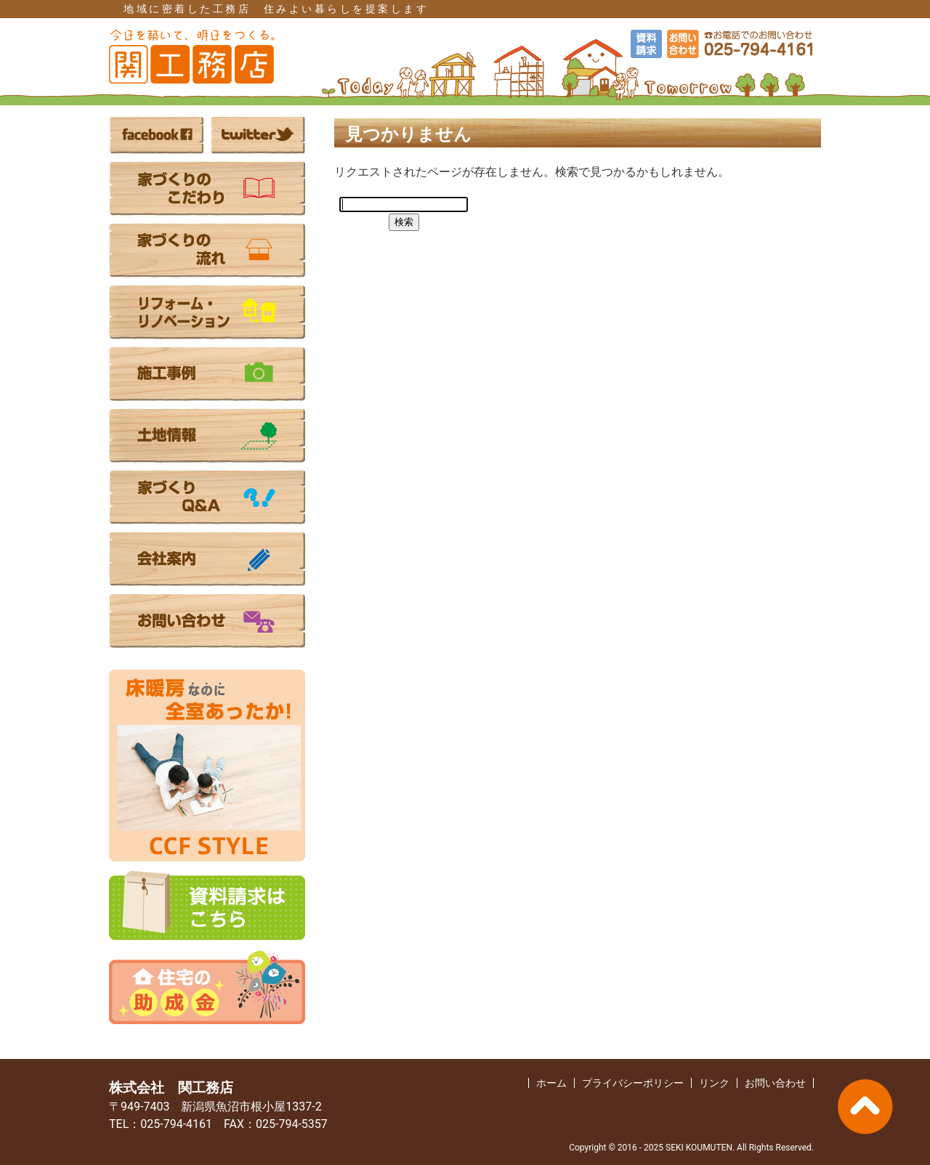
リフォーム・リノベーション (207, 312)
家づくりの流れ (207, 250)
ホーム (551, 1083)
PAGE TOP (865, 1107)
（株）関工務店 (193, 56)
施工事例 (207, 373)
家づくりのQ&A (207, 497)
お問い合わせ (207, 620)
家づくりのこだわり (207, 188)
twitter (258, 135)
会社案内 (207, 559)
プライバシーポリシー (633, 1083)
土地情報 (207, 435)
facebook (156, 135)
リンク (714, 1083)
